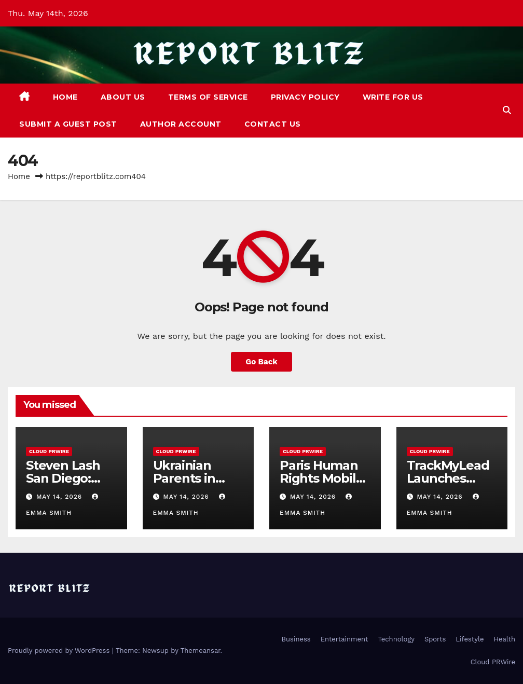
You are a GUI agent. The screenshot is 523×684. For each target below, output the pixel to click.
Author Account (181, 124)
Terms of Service (208, 97)
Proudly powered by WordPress (60, 650)
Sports (435, 639)
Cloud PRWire (49, 451)
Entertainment (344, 639)
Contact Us (272, 124)
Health (504, 639)
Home (65, 97)
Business (296, 639)
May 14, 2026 (60, 496)
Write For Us (393, 97)
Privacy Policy (305, 97)
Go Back (261, 361)
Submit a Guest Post (68, 124)
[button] (507, 110)
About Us (123, 97)
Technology (396, 639)
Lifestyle (470, 639)
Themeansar (201, 650)
